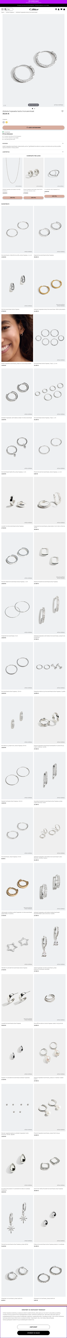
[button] (59, 9)
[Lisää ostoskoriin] (33, 128)
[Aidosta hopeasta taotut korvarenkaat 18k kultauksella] (6, 122)
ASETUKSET (33, 1327)
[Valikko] (2, 9)
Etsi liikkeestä (8, 134)
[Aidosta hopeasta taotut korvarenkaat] (4, 122)
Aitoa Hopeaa (10, 12)
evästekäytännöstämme (27, 1319)
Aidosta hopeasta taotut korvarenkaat (26, 12)
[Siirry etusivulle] (33, 9)
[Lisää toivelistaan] (62, 111)
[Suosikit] (62, 9)
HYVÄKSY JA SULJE (33, 1333)
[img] (32, 108)
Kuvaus (5, 143)
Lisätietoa (6, 152)
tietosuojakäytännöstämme (11, 1319)
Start (2, 12)
